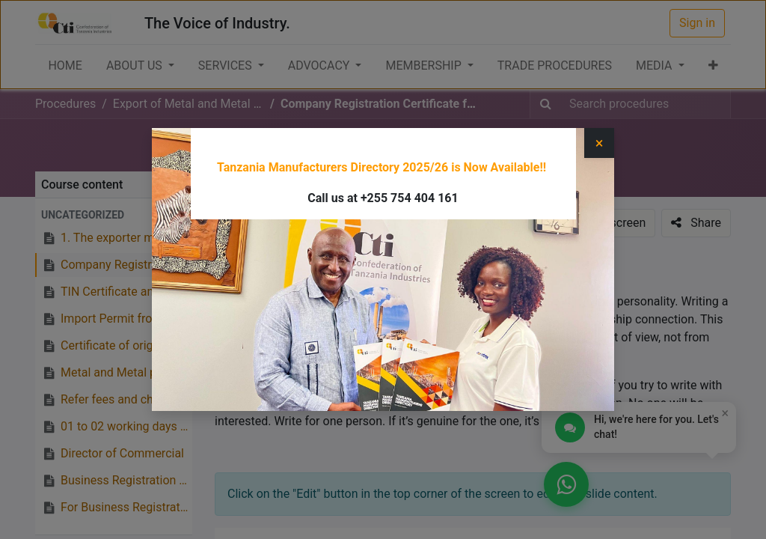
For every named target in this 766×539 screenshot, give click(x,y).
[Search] (545, 104)
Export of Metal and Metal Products (395, 150)
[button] (713, 66)
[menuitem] (65, 66)
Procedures (65, 104)
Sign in (697, 23)
